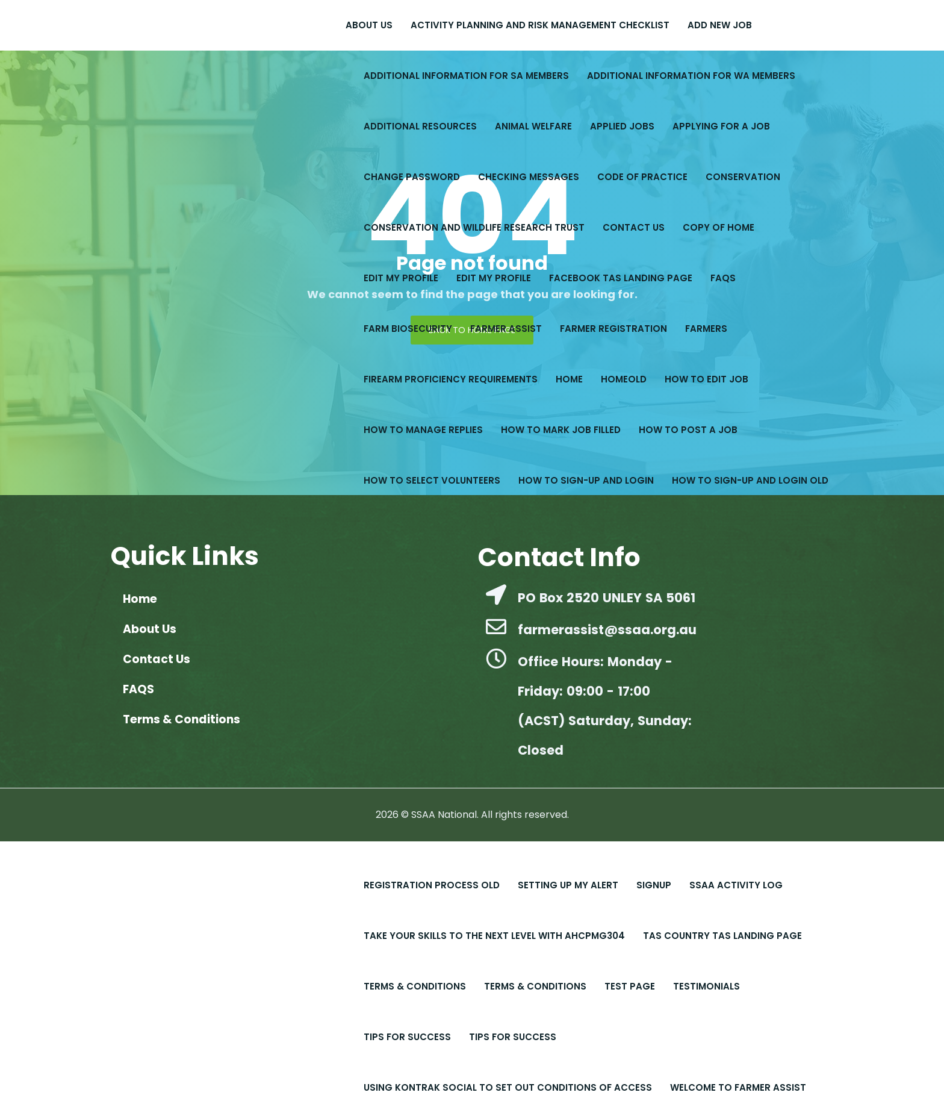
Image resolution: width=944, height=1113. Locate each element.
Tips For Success (407, 1036)
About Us (369, 25)
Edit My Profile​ (401, 278)
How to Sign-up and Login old (750, 480)
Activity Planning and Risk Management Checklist (540, 25)
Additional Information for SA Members (466, 75)
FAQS (723, 278)
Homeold (624, 379)
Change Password (412, 176)
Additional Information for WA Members (691, 75)
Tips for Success (512, 1036)
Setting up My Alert (568, 885)
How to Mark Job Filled (561, 429)
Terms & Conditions (415, 986)
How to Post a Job (688, 429)
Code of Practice (642, 176)
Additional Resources (420, 126)
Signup (653, 885)
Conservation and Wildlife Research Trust (474, 227)
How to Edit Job (706, 379)
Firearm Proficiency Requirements (451, 379)
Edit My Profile (493, 278)
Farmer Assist (506, 328)
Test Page (629, 986)
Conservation (743, 176)
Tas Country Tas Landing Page (722, 935)
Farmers (706, 328)
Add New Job (720, 25)
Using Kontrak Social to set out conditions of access (508, 1087)
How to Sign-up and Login (586, 480)
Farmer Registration (613, 328)
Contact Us (634, 227)
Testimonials (706, 986)
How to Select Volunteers (432, 480)
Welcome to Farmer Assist (738, 1087)
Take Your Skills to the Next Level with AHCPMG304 (494, 935)
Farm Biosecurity (408, 328)
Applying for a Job (721, 126)
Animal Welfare (533, 126)
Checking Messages (528, 176)
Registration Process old (432, 885)
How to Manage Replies (423, 429)
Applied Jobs (622, 126)
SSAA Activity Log (736, 885)
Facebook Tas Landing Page (620, 278)
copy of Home (718, 227)
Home (569, 379)
